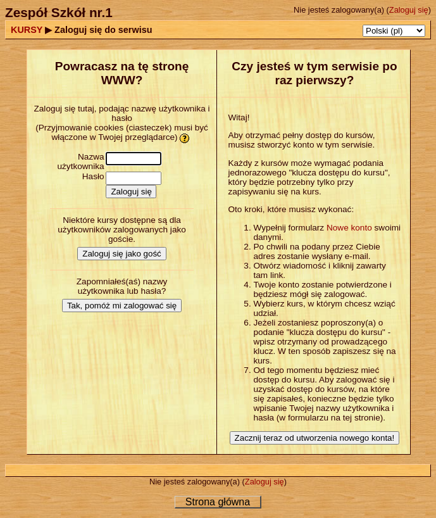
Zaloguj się (408, 10)
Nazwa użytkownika (81, 161)
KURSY (26, 30)
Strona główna (217, 501)
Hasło (93, 176)
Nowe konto (349, 227)
